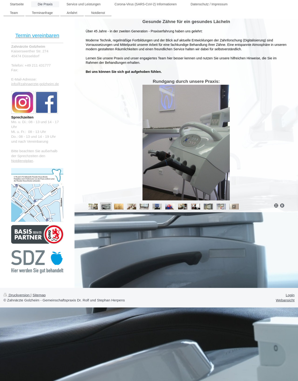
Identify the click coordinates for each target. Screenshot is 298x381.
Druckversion (16, 295)
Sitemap (39, 295)
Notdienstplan (22, 161)
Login (290, 295)
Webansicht (285, 300)
